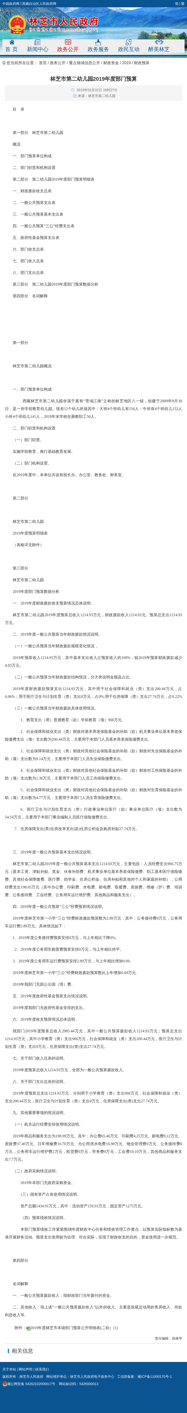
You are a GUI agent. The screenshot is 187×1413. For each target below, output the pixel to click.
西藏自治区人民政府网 (39, 4)
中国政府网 (10, 4)
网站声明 (25, 1369)
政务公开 (57, 63)
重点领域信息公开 (84, 63)
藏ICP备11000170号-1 (155, 1376)
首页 (43, 63)
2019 (126, 63)
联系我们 (42, 1369)
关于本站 (9, 1369)
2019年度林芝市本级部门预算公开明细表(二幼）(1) (74, 1328)
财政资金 (111, 63)
